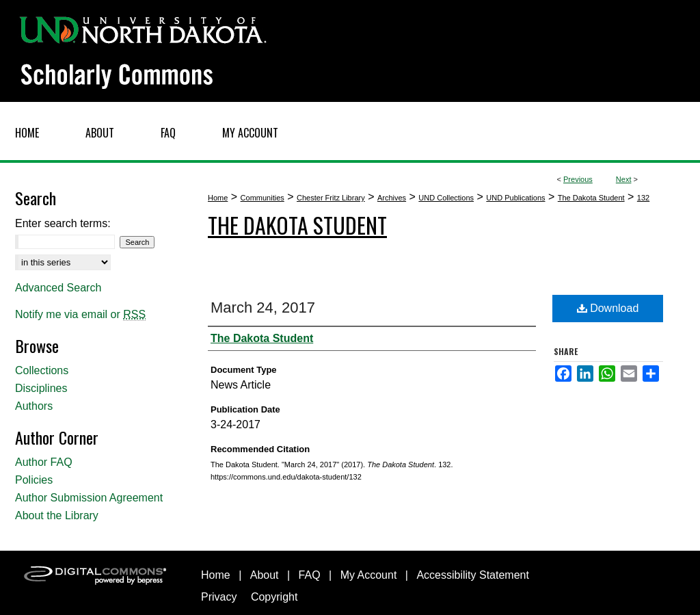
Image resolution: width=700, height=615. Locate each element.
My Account (368, 575)
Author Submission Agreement (89, 497)
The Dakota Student (591, 198)
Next (624, 179)
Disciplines (41, 388)
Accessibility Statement (472, 575)
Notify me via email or (80, 315)
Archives (391, 198)
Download (608, 308)
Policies (34, 480)
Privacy (219, 597)
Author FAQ (43, 462)
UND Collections (446, 198)
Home (218, 198)
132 (643, 198)
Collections (41, 370)
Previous (578, 179)
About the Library (56, 515)
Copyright (274, 597)
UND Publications (515, 198)
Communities (262, 198)
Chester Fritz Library (331, 198)
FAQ (310, 575)
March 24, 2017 (263, 307)
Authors (34, 406)
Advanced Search (58, 287)
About (264, 575)
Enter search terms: (63, 223)
